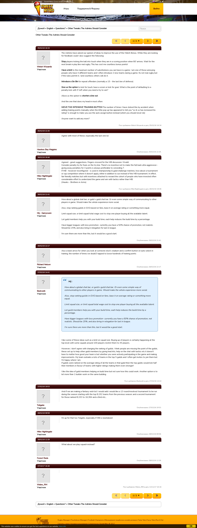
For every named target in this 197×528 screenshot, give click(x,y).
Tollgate (40, 405)
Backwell (41, 291)
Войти (156, 8)
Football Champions (96, 520)
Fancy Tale (151, 520)
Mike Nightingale (44, 176)
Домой (41, 28)
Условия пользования (78, 524)
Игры (66, 8)
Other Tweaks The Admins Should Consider (87, 28)
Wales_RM (42, 484)
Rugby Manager (64, 520)
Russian (157, 1)
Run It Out (159, 520)
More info (62, 527)
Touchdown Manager (79, 520)
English (50, 28)
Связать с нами (63, 524)
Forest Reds (42, 458)
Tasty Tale (142, 520)
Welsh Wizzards (44, 66)
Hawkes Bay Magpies (47, 149)
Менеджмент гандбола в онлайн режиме (121, 520)
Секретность (93, 524)
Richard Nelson (44, 264)
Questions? (60, 28)
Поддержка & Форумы (88, 8)
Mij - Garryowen (44, 213)
